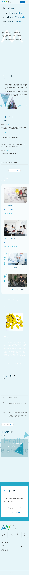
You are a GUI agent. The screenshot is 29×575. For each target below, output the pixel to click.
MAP (20, 546)
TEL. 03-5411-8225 (14, 513)
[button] (25, 367)
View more (14, 170)
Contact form (14, 509)
